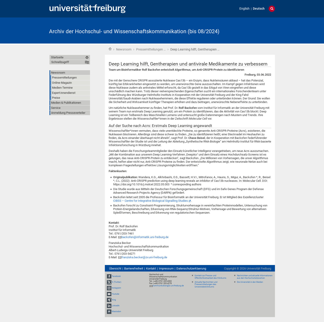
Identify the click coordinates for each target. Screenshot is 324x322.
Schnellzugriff (60, 62)
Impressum (166, 268)
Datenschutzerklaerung (191, 268)
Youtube (115, 294)
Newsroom (123, 49)
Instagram (116, 288)
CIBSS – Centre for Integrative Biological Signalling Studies (150, 200)
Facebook (116, 276)
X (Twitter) (116, 282)
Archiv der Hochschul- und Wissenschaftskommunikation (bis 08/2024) (134, 31)
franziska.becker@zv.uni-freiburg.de (144, 257)
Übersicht (115, 268)
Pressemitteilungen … (151, 49)
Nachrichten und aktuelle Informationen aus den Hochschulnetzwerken (254, 276)
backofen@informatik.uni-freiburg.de (145, 237)
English (244, 9)
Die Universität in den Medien (250, 282)
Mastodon (116, 311)
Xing (114, 300)
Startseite (110, 48)
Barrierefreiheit (133, 268)
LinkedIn (115, 305)
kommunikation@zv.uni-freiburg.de (168, 286)
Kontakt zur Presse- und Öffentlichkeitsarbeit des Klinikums (210, 276)
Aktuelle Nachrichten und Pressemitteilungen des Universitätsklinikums (206, 284)
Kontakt (151, 268)
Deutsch (259, 9)
